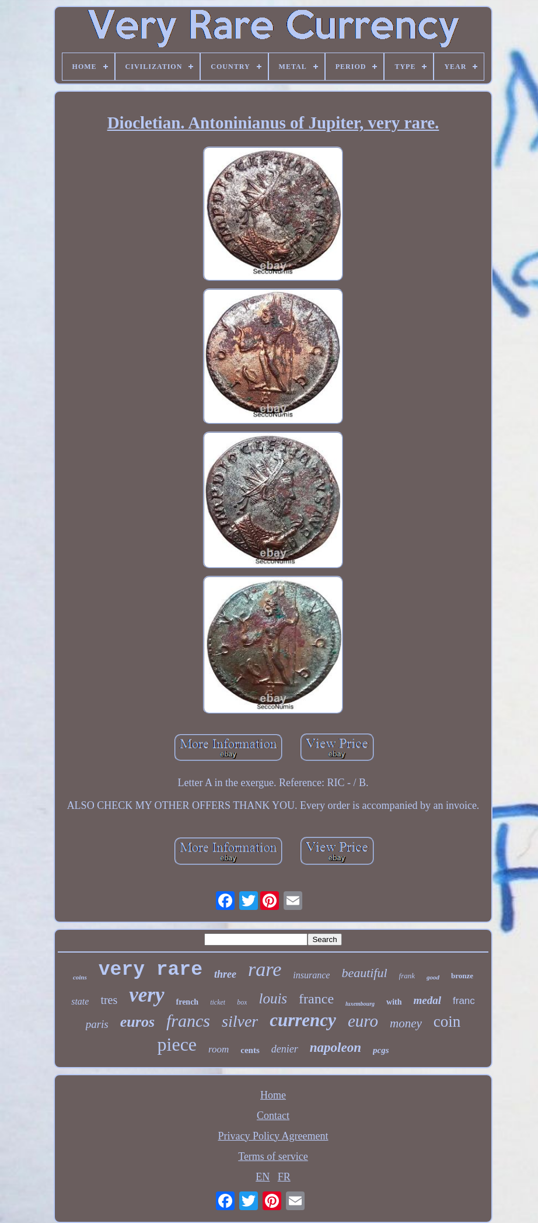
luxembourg (360, 1003)
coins (80, 977)
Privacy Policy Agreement (273, 1136)
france (316, 998)
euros (137, 1021)
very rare (150, 970)
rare (264, 969)
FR (284, 1177)
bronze (462, 975)
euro (363, 1021)
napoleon (335, 1047)
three (225, 974)
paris (97, 1024)
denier (284, 1049)
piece (177, 1044)
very (146, 995)
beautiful (364, 972)
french (187, 1002)
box (242, 1002)
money (406, 1023)
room (218, 1049)
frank (407, 975)
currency (303, 1020)
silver (240, 1021)
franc (464, 1000)
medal (428, 1000)
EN (263, 1177)
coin (447, 1021)
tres (108, 999)
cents (250, 1050)
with (393, 1002)
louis (272, 998)
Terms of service (273, 1156)
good (433, 977)
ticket (217, 1002)
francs (188, 1020)
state (80, 1001)
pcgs (381, 1050)
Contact (273, 1115)
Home (273, 1095)
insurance (311, 975)
